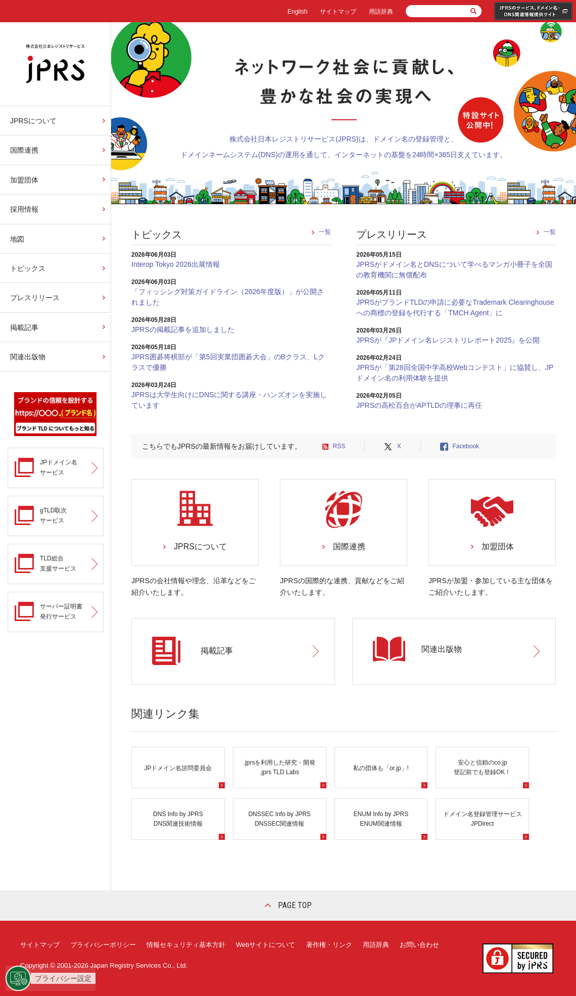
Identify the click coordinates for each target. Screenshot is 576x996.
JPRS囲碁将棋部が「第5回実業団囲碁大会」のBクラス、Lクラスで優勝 (228, 362)
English (297, 12)
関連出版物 (27, 357)
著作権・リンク (329, 944)
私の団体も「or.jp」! (381, 768)
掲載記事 (24, 327)
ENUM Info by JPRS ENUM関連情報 (381, 819)
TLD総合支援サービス (58, 563)
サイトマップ (338, 12)
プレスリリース (35, 298)
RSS (338, 446)
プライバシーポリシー (103, 944)
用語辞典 (381, 12)
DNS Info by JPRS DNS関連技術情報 (178, 819)
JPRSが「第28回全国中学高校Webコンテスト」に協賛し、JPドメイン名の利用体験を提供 (454, 372)
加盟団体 (24, 180)
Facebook (465, 446)
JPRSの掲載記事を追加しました (182, 329)
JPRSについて (33, 121)
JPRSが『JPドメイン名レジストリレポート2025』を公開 (448, 340)
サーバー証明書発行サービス (61, 611)
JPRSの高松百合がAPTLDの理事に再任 (419, 405)
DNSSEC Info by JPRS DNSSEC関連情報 (279, 819)
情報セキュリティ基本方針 (186, 944)
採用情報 (24, 209)
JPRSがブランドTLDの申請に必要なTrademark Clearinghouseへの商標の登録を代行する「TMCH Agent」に (455, 307)
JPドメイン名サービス (58, 467)
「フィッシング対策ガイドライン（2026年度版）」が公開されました (227, 297)
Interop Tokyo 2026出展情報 (175, 264)
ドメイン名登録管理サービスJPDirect (482, 819)
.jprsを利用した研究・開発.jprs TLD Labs (280, 767)
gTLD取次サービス (53, 515)
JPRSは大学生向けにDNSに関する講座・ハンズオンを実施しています (229, 400)
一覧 (325, 231)
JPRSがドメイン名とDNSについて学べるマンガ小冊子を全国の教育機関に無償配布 (454, 269)
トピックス (27, 268)
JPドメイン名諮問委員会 (178, 768)
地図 (17, 239)
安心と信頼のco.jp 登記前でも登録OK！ (482, 767)
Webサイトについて (266, 944)
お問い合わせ (419, 944)
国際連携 (24, 150)
